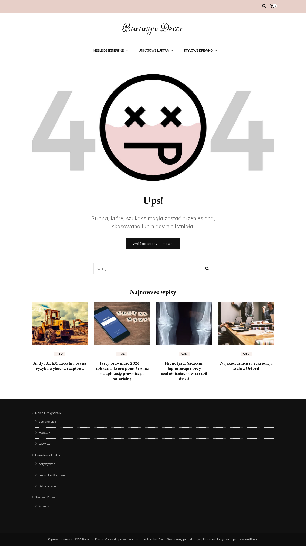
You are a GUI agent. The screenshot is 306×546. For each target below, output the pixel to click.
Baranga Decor (153, 28)
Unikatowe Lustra (154, 50)
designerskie (47, 422)
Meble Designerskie (109, 50)
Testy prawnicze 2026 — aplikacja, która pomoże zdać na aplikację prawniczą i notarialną (122, 370)
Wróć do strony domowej (153, 244)
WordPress (250, 539)
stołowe (44, 433)
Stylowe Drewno (198, 50)
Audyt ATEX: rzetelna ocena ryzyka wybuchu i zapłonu (59, 365)
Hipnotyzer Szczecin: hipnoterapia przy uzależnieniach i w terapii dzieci (184, 370)
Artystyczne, (47, 464)
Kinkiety (44, 506)
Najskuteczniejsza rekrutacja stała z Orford (246, 365)
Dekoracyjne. (48, 486)
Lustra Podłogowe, (52, 475)
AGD (60, 353)
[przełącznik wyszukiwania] (264, 6)
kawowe (45, 444)
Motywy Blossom (203, 539)
